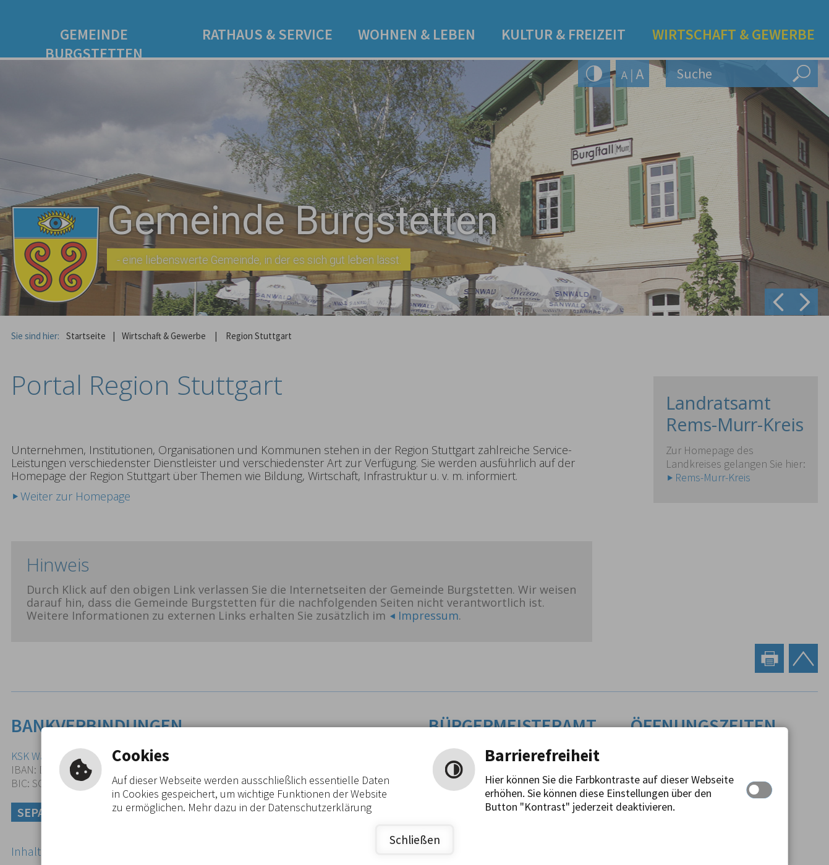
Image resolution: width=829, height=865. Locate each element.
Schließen (414, 839)
